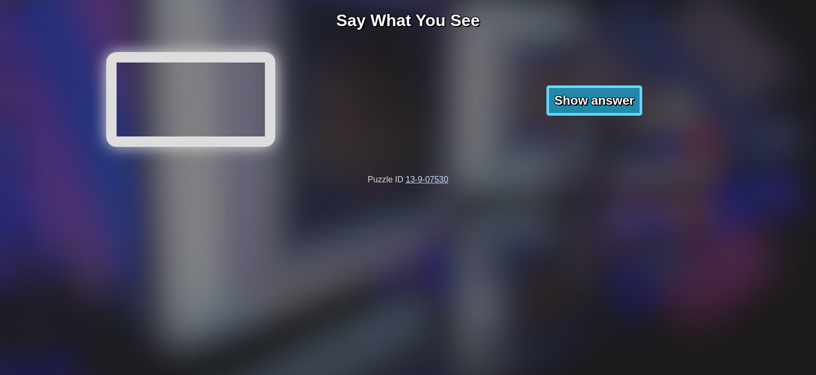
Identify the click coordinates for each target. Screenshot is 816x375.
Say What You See (408, 20)
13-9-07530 (427, 179)
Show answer (594, 100)
